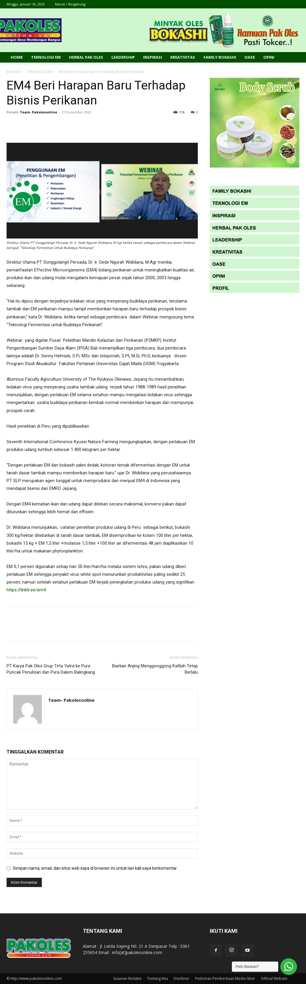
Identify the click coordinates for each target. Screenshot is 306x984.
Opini (268, 57)
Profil (17, 67)
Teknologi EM (46, 57)
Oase (249, 57)
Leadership (123, 57)
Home (17, 57)
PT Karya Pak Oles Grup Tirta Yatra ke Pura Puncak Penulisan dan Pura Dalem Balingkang (51, 669)
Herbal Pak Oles (86, 57)
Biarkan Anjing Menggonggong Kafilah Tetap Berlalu (155, 669)
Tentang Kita (157, 978)
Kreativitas (182, 57)
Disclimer (181, 978)
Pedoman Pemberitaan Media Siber (225, 978)
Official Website (274, 978)
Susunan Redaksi (127, 978)
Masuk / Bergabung (70, 4)
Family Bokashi (220, 57)
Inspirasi (152, 57)
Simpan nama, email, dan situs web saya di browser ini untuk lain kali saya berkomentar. (95, 868)
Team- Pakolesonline (38, 112)
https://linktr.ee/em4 (26, 590)
